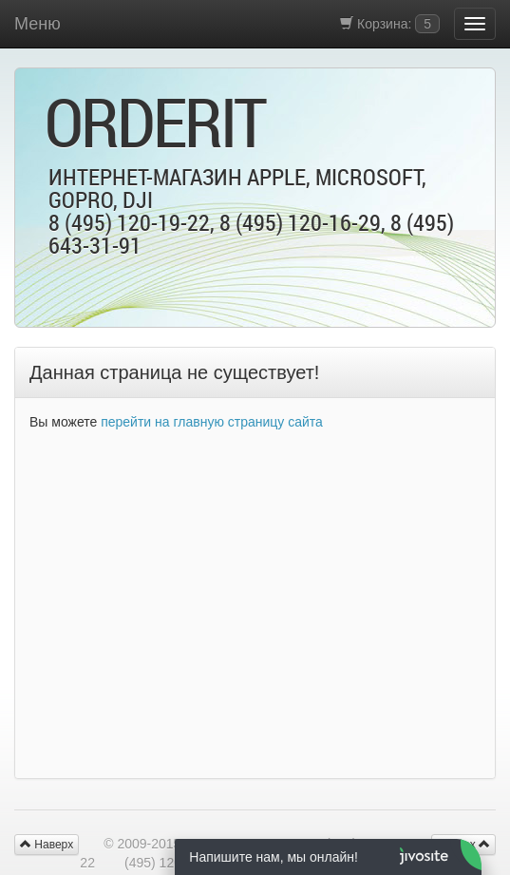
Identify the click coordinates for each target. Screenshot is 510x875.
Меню (37, 23)
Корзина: (390, 23)
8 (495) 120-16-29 (300, 222)
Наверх (46, 844)
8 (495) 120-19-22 (129, 222)
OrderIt (155, 121)
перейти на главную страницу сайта (212, 421)
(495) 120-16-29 (171, 862)
